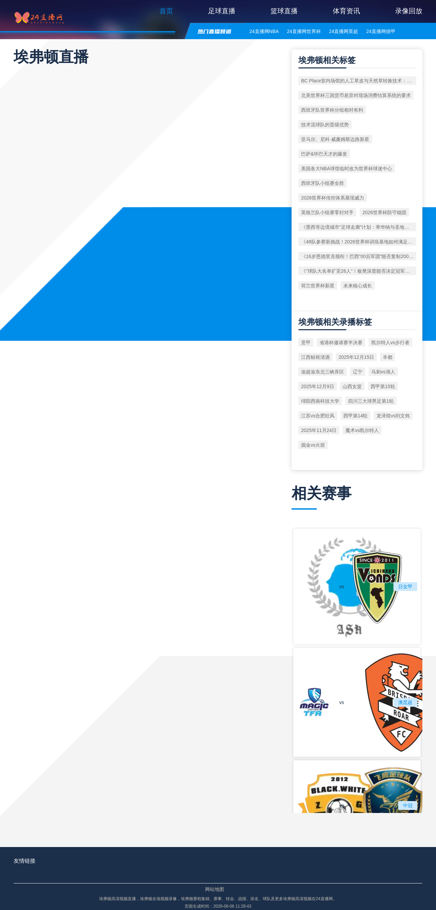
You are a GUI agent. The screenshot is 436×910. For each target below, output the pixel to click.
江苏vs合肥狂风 (317, 415)
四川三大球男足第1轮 (371, 401)
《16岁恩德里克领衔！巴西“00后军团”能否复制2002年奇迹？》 (358, 256)
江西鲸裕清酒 (315, 357)
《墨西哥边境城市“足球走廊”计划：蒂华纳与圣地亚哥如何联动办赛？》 (358, 227)
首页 (166, 11)
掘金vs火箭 (313, 445)
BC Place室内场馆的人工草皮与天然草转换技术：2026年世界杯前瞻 (358, 80)
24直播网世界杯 (304, 31)
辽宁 (357, 371)
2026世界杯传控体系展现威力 (332, 198)
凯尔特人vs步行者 (390, 342)
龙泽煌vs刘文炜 (393, 415)
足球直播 (221, 11)
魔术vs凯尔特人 (362, 430)
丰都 (387, 357)
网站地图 (214, 889)
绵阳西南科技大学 (320, 401)
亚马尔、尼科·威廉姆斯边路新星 (335, 139)
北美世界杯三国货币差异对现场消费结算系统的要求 (356, 95)
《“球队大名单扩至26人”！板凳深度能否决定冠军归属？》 (358, 271)
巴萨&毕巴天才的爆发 (324, 154)
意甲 (306, 342)
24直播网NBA (264, 31)
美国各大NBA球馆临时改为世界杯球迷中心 (346, 168)
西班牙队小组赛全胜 (322, 183)
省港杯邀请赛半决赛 (341, 342)
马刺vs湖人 (383, 371)
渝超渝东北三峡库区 (322, 371)
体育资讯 (346, 11)
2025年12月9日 (317, 386)
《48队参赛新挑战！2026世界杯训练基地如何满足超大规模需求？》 (358, 241)
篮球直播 (284, 11)
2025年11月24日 (319, 430)
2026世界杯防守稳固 (384, 212)
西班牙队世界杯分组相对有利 (332, 110)
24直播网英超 (343, 31)
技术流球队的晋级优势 (325, 124)
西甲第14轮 (355, 415)
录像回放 (408, 11)
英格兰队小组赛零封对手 (327, 212)
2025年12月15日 (356, 357)
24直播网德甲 (380, 31)
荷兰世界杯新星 (317, 285)
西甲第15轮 (383, 386)
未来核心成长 (357, 285)
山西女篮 (352, 386)
